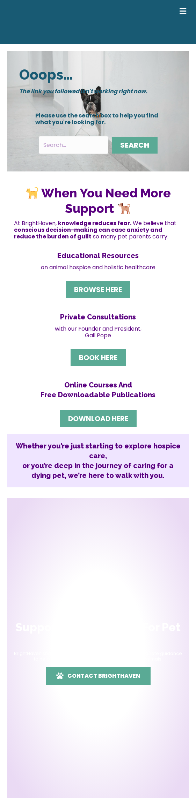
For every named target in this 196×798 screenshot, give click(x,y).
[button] (135, 145)
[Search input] (73, 145)
